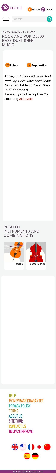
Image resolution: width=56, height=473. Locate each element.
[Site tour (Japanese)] (39, 447)
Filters (14, 65)
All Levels (26, 99)
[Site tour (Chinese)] (47, 447)
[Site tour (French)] (31, 447)
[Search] (49, 19)
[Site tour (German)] (35, 456)
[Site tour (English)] (15, 447)
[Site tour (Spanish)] (27, 456)
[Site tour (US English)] (23, 447)
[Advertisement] (18, 323)
